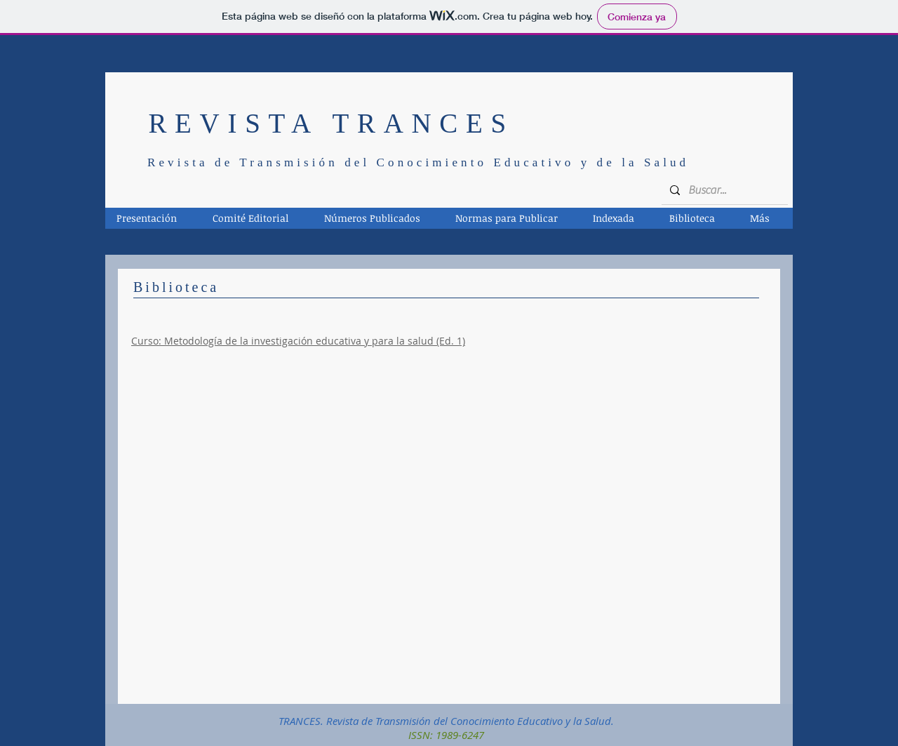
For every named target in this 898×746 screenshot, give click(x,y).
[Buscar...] (723, 190)
